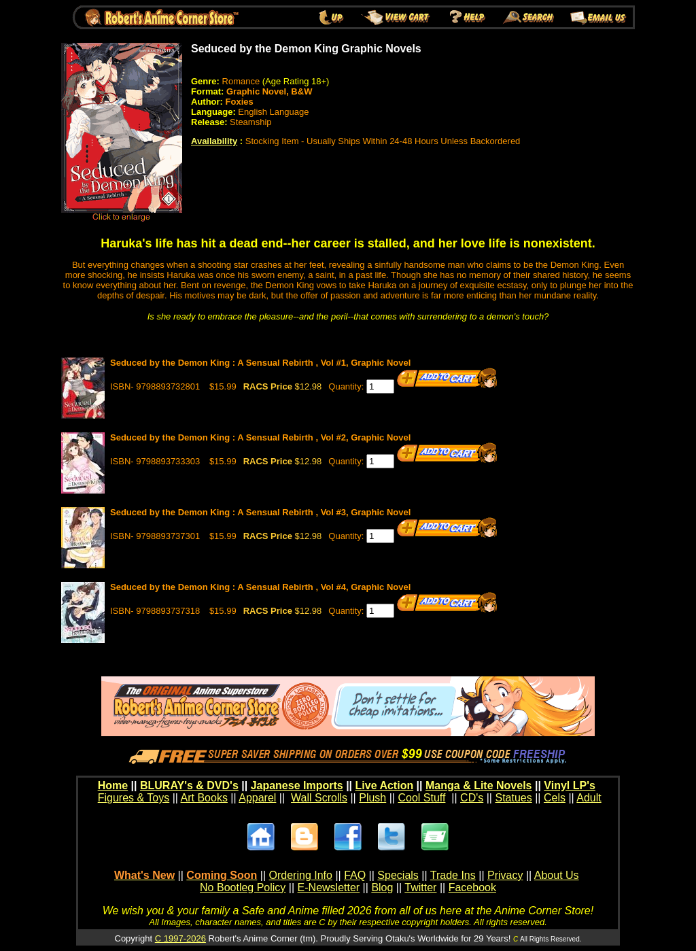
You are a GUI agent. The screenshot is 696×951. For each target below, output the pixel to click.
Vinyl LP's (569, 785)
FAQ (355, 875)
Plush (372, 797)
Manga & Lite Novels (478, 785)
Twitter (420, 887)
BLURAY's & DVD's (189, 785)
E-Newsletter (329, 887)
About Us (556, 875)
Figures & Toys (134, 797)
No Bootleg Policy (242, 887)
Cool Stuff (421, 797)
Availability (214, 141)
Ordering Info (300, 875)
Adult (588, 797)
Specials (397, 875)
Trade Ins (453, 875)
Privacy (505, 875)
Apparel (257, 797)
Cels (555, 797)
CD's (471, 797)
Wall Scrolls (319, 797)
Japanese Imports (297, 785)
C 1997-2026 (180, 938)
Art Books (204, 797)
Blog (382, 887)
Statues (513, 797)
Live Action (384, 785)
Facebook (472, 887)
